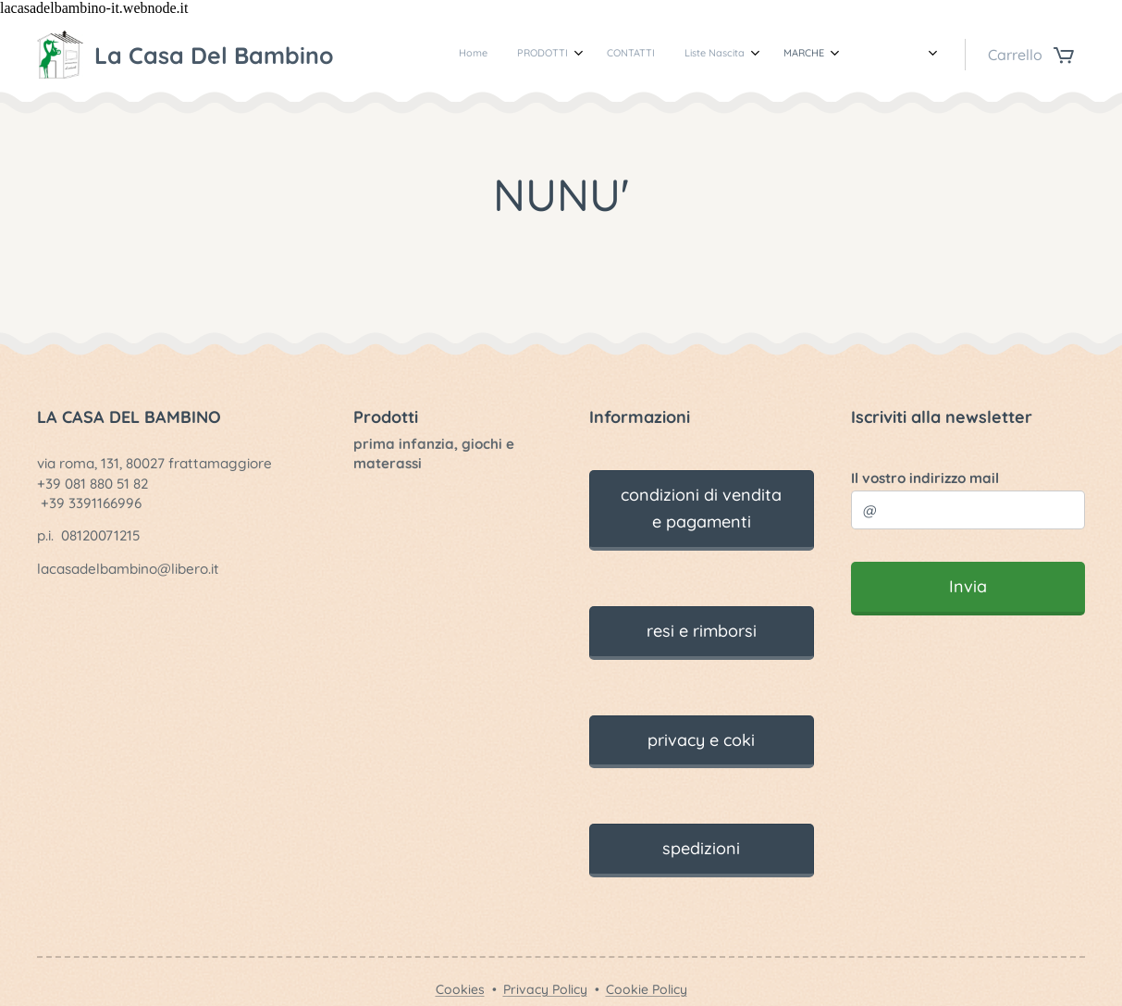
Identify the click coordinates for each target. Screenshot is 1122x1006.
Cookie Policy (646, 989)
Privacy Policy (545, 989)
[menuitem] (485, 54)
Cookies (460, 989)
